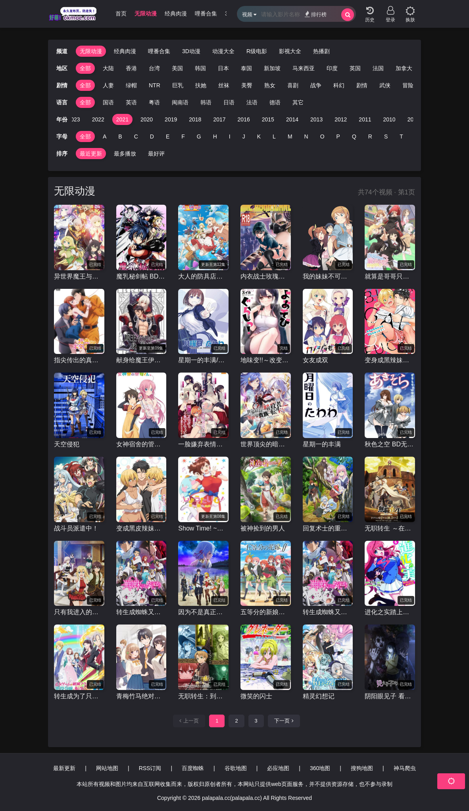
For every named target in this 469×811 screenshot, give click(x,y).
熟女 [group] (269, 85)
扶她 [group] (200, 85)
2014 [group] (292, 119)
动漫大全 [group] (223, 51)
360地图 (320, 768)
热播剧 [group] (321, 51)
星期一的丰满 (322, 444)
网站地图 (107, 768)
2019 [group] (171, 119)
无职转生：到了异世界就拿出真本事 (203, 696)
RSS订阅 (150, 768)
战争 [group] (315, 85)
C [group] (136, 136)
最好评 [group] (156, 153)
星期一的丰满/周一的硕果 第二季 (203, 360)
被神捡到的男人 (262, 528)
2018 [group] (195, 119)
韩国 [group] (200, 68)
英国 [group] (355, 68)
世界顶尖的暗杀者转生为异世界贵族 (265, 444)
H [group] (215, 136)
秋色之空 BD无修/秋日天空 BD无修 (390, 444)
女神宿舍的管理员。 (141, 444)
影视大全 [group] (290, 51)
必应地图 (278, 768)
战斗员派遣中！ (76, 528)
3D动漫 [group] (191, 51)
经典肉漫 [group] (176, 13)
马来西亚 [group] (303, 68)
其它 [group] (298, 102)
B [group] (120, 136)
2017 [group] (219, 119)
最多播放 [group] (125, 153)
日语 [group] (228, 102)
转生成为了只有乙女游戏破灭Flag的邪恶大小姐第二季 (79, 696)
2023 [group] (73, 119)
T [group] (401, 136)
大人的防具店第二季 (203, 276)
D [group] (152, 136)
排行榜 (316, 14)
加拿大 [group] (404, 68)
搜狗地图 (362, 768)
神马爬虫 (405, 768)
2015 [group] (268, 119)
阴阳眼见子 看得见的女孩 (390, 696)
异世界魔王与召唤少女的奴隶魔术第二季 (79, 276)
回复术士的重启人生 (328, 528)
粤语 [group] (154, 102)
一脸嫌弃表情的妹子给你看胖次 (203, 444)
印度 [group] (332, 68)
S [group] (386, 136)
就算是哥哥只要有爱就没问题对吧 (390, 276)
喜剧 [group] (292, 85)
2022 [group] (98, 119)
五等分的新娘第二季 (265, 612)
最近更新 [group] (91, 153)
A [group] (104, 136)
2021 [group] (122, 119)
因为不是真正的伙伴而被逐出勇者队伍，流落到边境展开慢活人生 (203, 612)
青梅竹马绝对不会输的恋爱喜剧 (141, 696)
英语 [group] (131, 102)
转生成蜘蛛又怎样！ (141, 612)
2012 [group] (340, 119)
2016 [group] (244, 119)
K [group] (259, 136)
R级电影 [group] (256, 51)
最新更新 (64, 768)
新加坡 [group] (272, 68)
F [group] (183, 136)
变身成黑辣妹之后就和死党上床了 (390, 360)
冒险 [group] (407, 85)
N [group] (306, 136)
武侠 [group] (384, 85)
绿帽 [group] (131, 85)
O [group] (322, 136)
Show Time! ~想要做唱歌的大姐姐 (203, 528)
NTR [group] (154, 85)
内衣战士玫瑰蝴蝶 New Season (265, 276)
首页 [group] (121, 13)
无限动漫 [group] (146, 13)
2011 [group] (365, 119)
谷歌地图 (236, 768)
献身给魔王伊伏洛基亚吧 (141, 360)
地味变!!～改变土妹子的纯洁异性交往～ (265, 360)
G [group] (199, 136)
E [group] (167, 136)
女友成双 (315, 360)
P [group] (338, 136)
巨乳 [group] (177, 85)
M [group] (290, 136)
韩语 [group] (205, 102)
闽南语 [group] (180, 102)
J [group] (243, 136)
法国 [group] (378, 68)
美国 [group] (177, 68)
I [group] (230, 136)
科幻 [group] (338, 85)
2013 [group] (316, 119)
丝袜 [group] (223, 85)
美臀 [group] (246, 85)
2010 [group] (389, 119)
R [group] (370, 136)
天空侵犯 (66, 444)
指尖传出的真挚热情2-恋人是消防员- (79, 360)
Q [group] (354, 136)
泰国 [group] (246, 68)
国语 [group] (108, 102)
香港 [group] (131, 68)
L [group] (274, 136)
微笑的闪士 (256, 696)
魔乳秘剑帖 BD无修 (141, 276)
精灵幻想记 (318, 696)
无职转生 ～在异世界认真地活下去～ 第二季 (390, 528)
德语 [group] (275, 102)
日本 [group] (223, 68)
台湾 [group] (154, 68)
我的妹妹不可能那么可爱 (328, 276)
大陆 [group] (108, 68)
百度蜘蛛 (193, 768)
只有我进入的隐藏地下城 (79, 612)
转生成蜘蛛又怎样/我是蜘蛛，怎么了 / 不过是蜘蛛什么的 (328, 612)
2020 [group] (146, 119)
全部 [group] (85, 68)
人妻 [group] (108, 85)
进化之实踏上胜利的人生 (390, 612)
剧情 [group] (361, 85)
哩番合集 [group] (206, 13)
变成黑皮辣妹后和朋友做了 (141, 528)
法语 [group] (252, 102)
